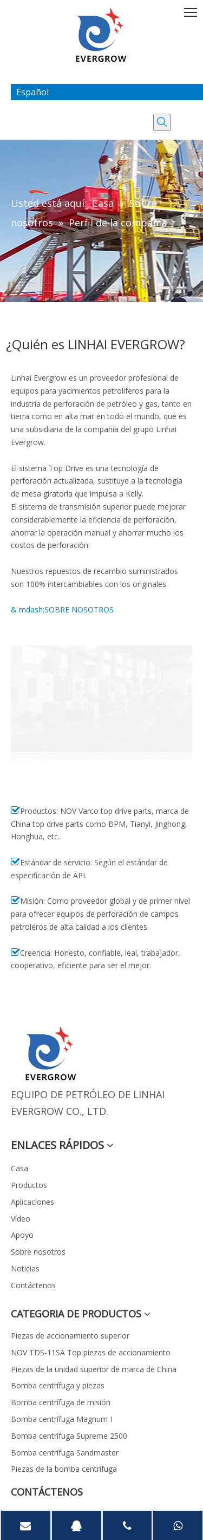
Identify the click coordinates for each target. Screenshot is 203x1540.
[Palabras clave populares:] (162, 122)
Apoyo (22, 1235)
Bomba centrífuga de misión (60, 1402)
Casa (19, 1168)
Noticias (25, 1268)
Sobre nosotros (38, 1252)
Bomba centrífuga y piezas (57, 1385)
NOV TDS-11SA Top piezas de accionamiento (91, 1352)
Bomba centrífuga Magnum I (61, 1419)
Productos (29, 1185)
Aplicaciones (32, 1202)
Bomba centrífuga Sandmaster (65, 1452)
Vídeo (20, 1218)
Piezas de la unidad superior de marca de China (93, 1369)
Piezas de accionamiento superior (70, 1335)
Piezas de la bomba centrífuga (64, 1469)
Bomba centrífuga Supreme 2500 (69, 1436)
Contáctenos (33, 1285)
